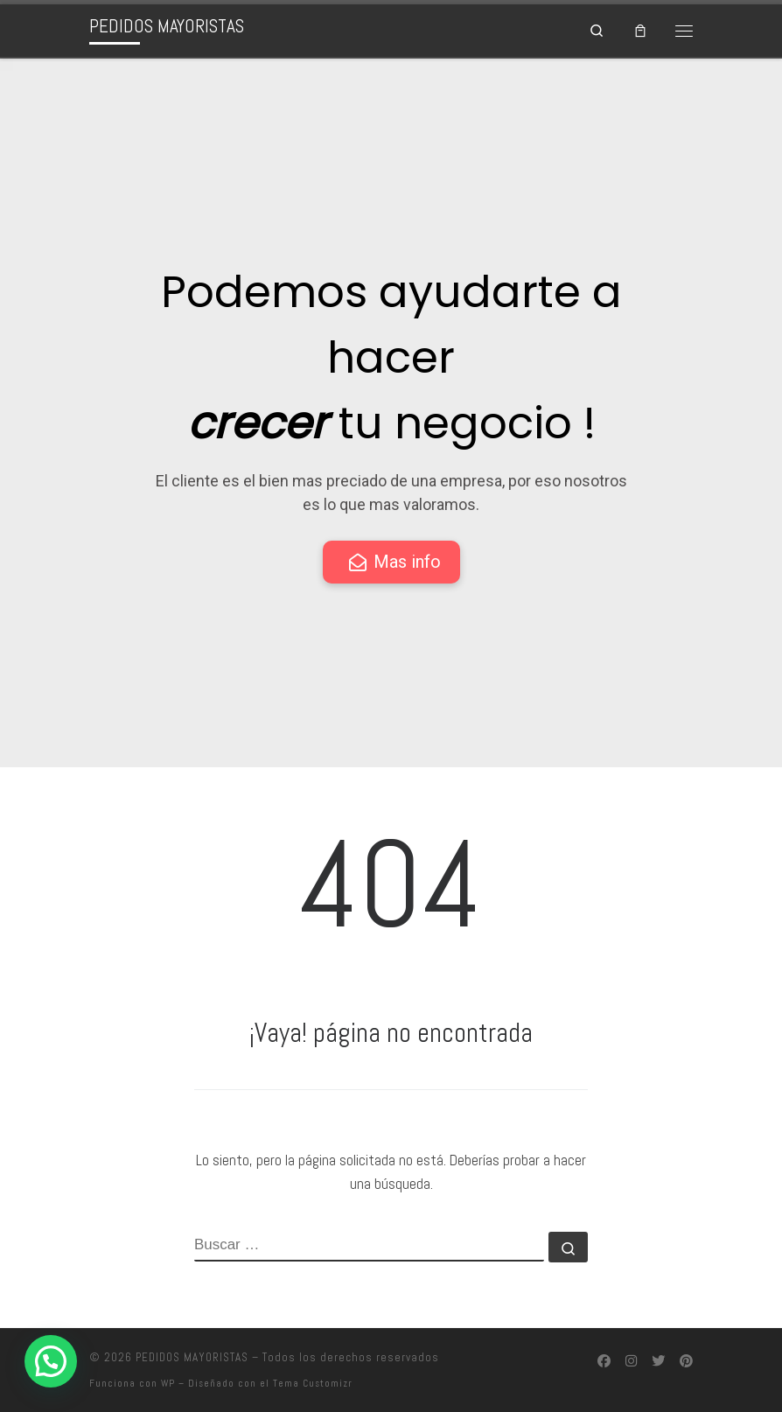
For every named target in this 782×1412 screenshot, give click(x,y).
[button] (50, 1361)
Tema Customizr (313, 1383)
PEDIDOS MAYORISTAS (192, 1357)
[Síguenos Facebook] (604, 1362)
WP (168, 1383)
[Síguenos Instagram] (631, 1362)
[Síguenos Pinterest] (686, 1362)
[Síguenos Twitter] (658, 1362)
